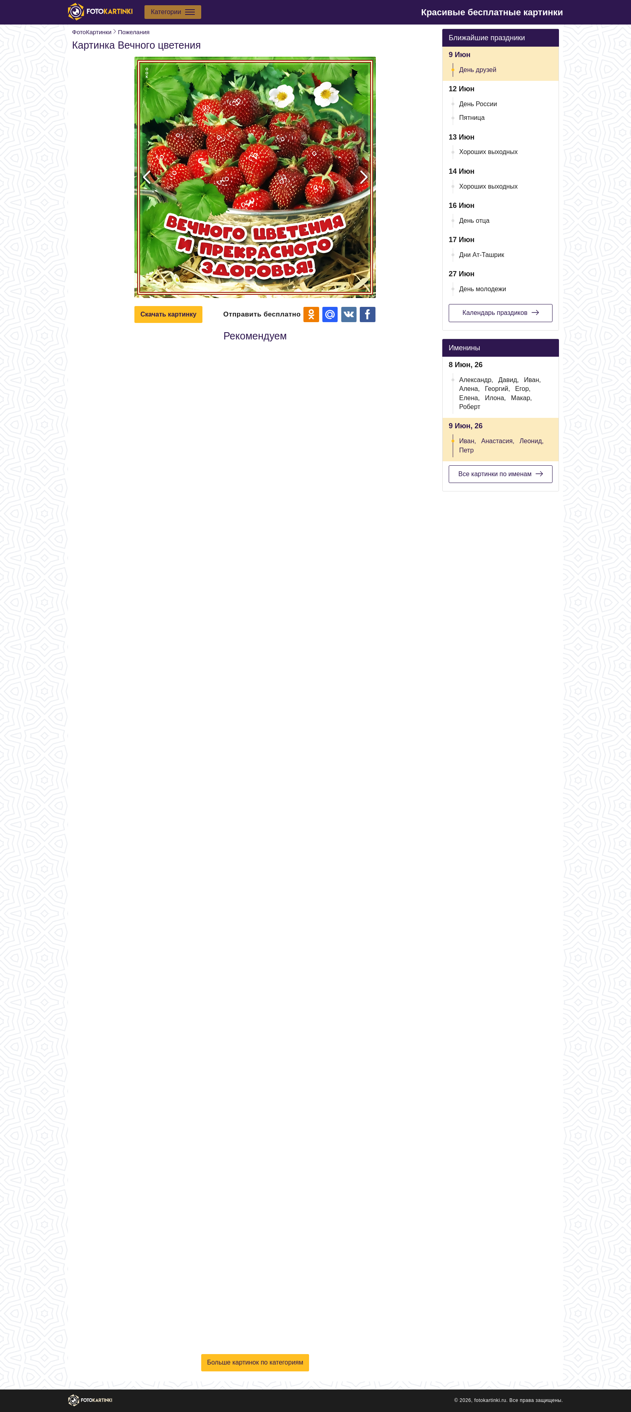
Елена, (469, 398)
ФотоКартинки (91, 32)
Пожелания (134, 32)
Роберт (469, 406)
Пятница (472, 117)
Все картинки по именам (500, 473)
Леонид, (532, 441)
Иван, (532, 379)
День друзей (477, 69)
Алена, (469, 388)
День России (478, 104)
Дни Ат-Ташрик (481, 254)
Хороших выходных (488, 151)
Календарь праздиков (500, 312)
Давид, (508, 379)
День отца (474, 220)
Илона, (495, 398)
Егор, (522, 388)
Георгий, (497, 388)
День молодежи (482, 289)
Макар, (521, 398)
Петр (466, 450)
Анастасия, (498, 441)
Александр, (476, 379)
